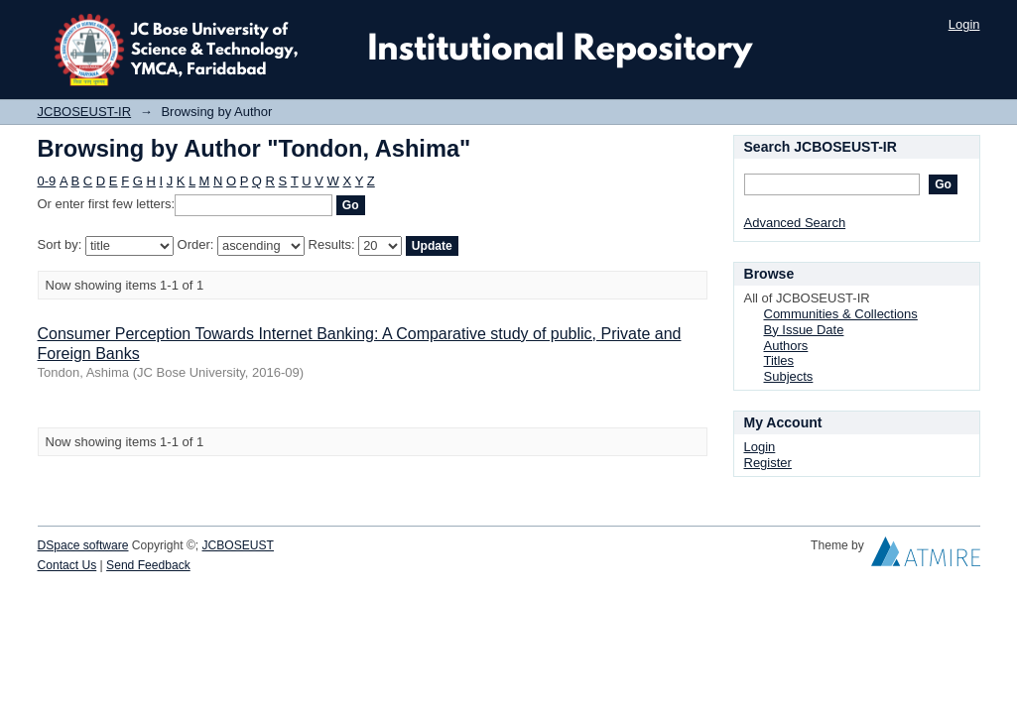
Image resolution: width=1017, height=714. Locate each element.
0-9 (47, 181)
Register (768, 462)
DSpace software (83, 545)
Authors (786, 345)
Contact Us (67, 565)
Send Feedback (148, 565)
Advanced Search (795, 222)
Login (964, 24)
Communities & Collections (841, 313)
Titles (779, 360)
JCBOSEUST (238, 545)
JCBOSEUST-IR (85, 111)
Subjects (789, 376)
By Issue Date (804, 329)
